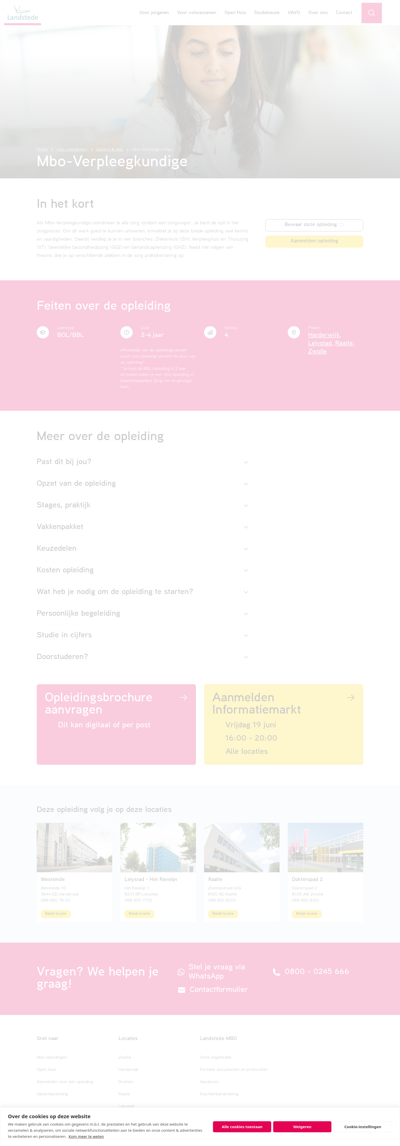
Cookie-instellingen (362, 1126)
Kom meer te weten (86, 1136)
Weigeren (302, 1126)
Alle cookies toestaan (242, 1126)
